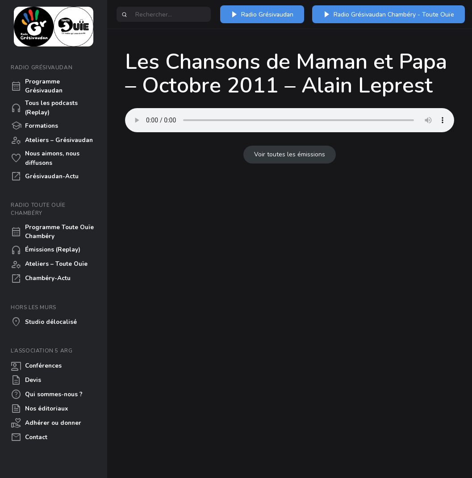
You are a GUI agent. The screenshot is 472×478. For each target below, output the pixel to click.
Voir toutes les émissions (289, 154)
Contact (29, 437)
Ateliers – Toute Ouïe (49, 264)
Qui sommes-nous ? (47, 394)
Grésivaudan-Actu (45, 176)
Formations (34, 126)
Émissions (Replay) (45, 250)
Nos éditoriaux (39, 409)
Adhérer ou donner (46, 423)
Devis (26, 380)
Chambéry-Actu (41, 279)
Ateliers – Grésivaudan (52, 140)
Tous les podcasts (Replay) (44, 107)
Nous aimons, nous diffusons (45, 158)
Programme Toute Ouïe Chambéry (52, 231)
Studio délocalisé (44, 322)
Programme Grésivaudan (37, 86)
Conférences (36, 366)
